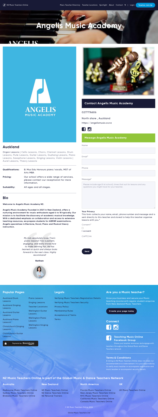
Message (86, 179)
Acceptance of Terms (65, 315)
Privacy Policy (62, 307)
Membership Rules (64, 311)
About (111, 5)
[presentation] (101, 243)
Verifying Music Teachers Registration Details (78, 298)
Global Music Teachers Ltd (79, 413)
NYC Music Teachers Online (94, 396)
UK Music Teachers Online (132, 390)
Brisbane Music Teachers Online (19, 396)
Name (85, 145)
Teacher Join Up (145, 5)
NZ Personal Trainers (52, 396)
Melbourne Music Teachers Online (20, 390)
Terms (58, 319)
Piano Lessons (36, 298)
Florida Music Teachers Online (95, 390)
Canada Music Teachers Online (96, 402)
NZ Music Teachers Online (15, 5)
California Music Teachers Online (97, 399)
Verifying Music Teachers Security (71, 302)
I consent (86, 231)
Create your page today (121, 311)
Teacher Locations (90, 5)
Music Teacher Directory (70, 5)
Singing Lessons (37, 302)
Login (132, 5)
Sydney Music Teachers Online (18, 393)
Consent (86, 225)
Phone (85, 168)
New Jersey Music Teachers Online (97, 393)
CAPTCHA (87, 236)
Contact (119, 5)
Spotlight (103, 5)
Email (85, 157)
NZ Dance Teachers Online (55, 393)
